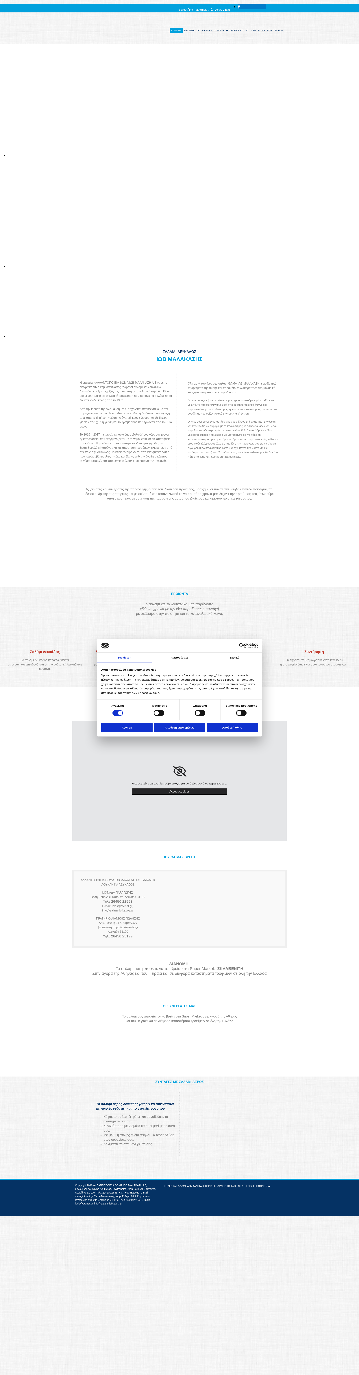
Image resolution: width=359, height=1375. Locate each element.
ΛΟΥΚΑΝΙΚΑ (204, 30)
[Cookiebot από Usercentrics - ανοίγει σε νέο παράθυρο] (242, 645)
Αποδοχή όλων (232, 727)
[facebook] (239, 6)
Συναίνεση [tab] (124, 657)
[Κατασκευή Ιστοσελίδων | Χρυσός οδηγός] (78, 1210)
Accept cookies (179, 791)
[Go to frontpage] (88, 40)
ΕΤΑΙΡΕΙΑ (176, 30)
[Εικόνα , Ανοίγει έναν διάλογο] (183, 155)
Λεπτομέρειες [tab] (179, 657)
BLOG (261, 30)
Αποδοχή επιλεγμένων (180, 727)
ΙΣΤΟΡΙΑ (219, 30)
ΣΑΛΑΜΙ (188, 30)
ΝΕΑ (253, 30)
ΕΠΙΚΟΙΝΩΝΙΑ (275, 30)
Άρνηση (127, 727)
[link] (179, 771)
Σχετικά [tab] (234, 657)
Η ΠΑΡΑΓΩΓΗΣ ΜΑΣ (237, 30)
